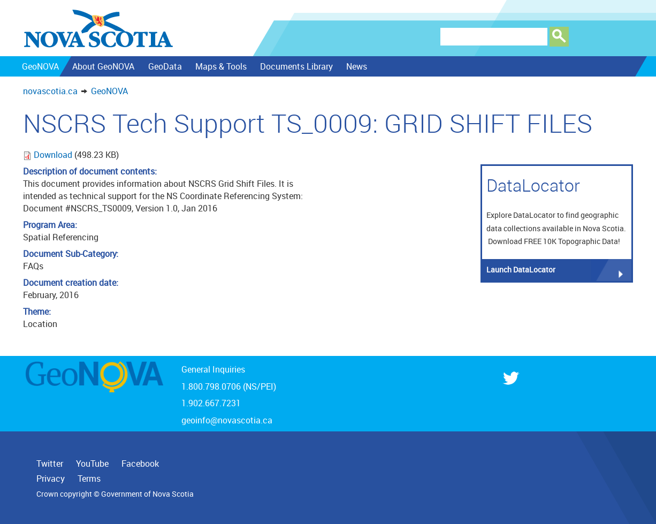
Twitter (49, 463)
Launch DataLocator (520, 269)
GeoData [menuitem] (164, 66)
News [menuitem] (356, 66)
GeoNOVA (109, 91)
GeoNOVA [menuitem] (40, 66)
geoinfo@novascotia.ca (226, 420)
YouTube (92, 463)
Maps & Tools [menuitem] (220, 66)
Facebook (140, 463)
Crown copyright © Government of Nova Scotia (115, 494)
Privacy (50, 478)
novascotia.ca (50, 91)
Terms (89, 478)
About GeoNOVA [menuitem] (103, 66)
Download (54, 155)
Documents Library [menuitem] (296, 66)
